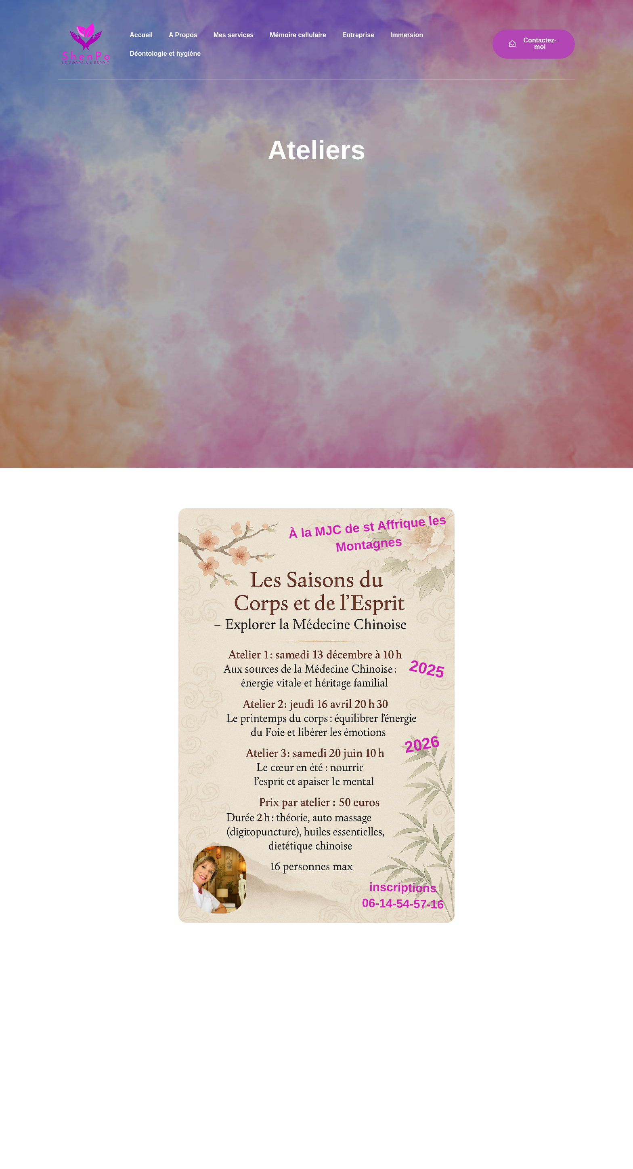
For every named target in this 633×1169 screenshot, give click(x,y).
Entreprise (358, 35)
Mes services (234, 35)
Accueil (141, 35)
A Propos (183, 35)
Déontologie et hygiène (165, 53)
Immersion (406, 35)
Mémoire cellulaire (298, 35)
